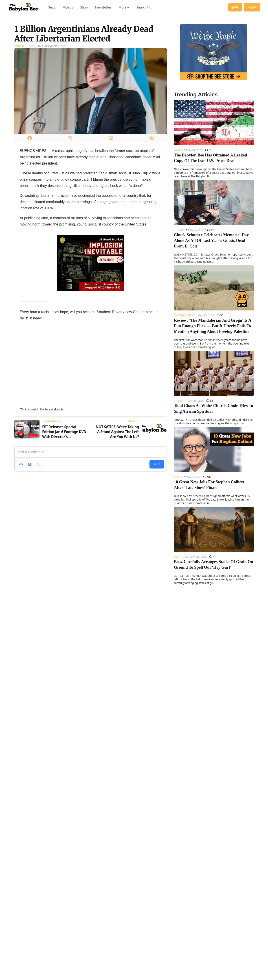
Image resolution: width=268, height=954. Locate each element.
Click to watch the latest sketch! (42, 465)
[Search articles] (144, 7)
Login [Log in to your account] (252, 7)
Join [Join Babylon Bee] (235, 7)
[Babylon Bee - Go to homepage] (23, 7)
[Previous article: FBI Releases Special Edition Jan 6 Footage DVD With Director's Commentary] (50, 485)
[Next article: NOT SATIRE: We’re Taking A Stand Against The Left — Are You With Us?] (130, 485)
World (19, 102)
